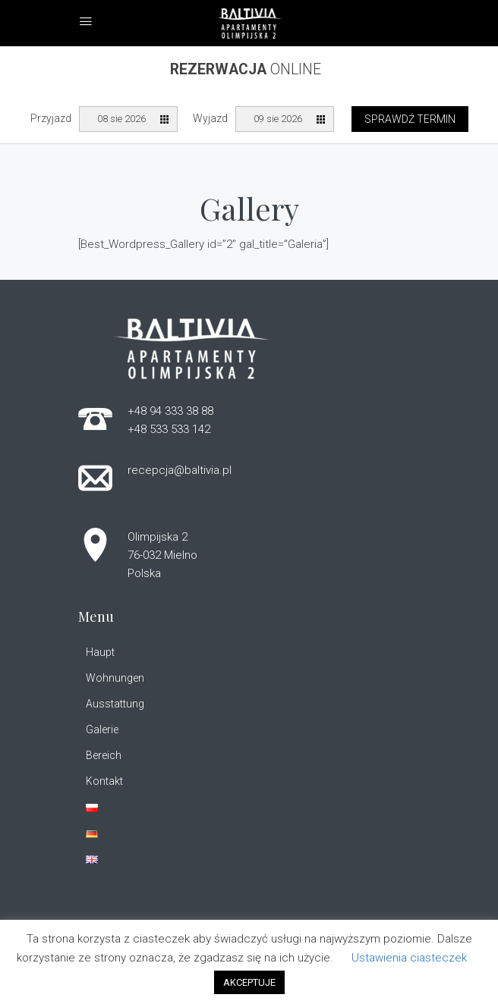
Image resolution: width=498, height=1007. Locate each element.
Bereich (103, 755)
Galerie (102, 729)
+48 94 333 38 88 (170, 411)
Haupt (100, 652)
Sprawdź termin (409, 119)
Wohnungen (115, 678)
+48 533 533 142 (169, 429)
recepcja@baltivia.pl (180, 470)
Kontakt (104, 781)
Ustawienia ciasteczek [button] (409, 958)
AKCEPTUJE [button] (249, 982)
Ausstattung (115, 704)
